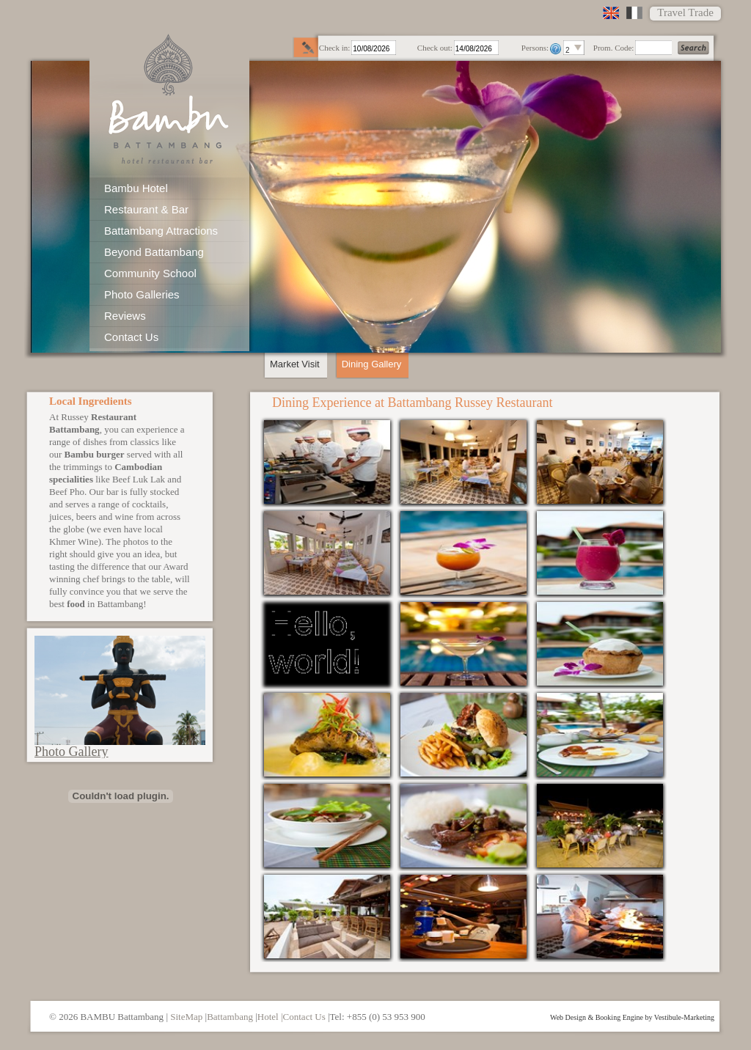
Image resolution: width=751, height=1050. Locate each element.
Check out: (435, 48)
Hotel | (270, 1016)
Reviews (125, 315)
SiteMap (186, 1016)
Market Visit (295, 364)
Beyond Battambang (154, 252)
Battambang (230, 1016)
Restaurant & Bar (146, 209)
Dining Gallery (372, 364)
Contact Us (131, 337)
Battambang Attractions (161, 230)
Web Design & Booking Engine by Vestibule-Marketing (632, 1017)
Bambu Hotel (136, 188)
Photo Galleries (142, 294)
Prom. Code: (613, 48)
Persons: (535, 48)
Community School (150, 273)
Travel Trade (685, 12)
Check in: (334, 48)
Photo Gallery (71, 751)
